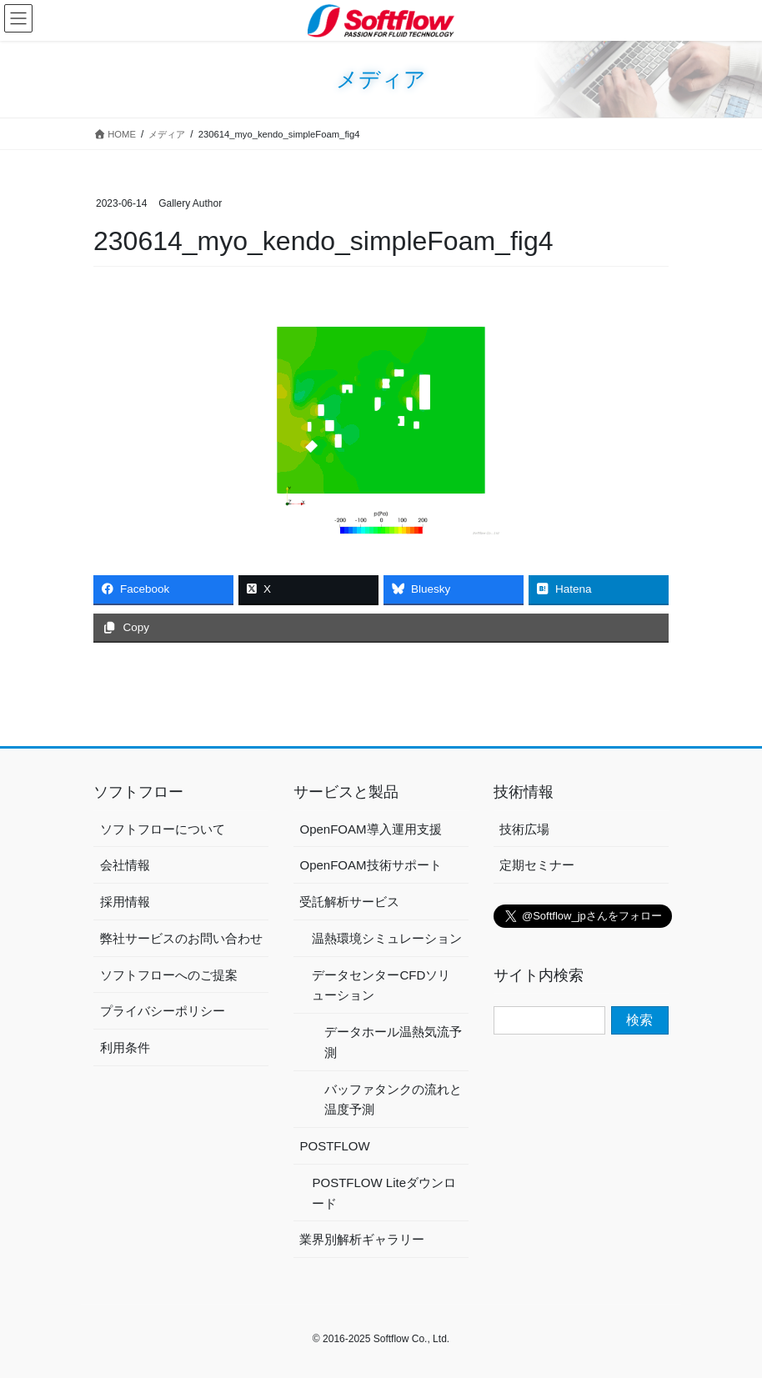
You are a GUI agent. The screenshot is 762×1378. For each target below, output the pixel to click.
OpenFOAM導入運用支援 (370, 829)
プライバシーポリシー (162, 1011)
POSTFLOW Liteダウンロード (384, 1192)
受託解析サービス (349, 901)
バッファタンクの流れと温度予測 (393, 1099)
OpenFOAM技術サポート (370, 865)
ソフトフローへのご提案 (169, 975)
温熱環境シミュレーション (387, 938)
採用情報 (125, 901)
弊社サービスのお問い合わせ (181, 938)
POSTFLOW (334, 1146)
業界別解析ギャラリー (361, 1239)
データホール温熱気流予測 (393, 1042)
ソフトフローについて (162, 829)
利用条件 (125, 1047)
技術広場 (524, 829)
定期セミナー (536, 865)
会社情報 (125, 865)
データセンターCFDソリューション (381, 985)
